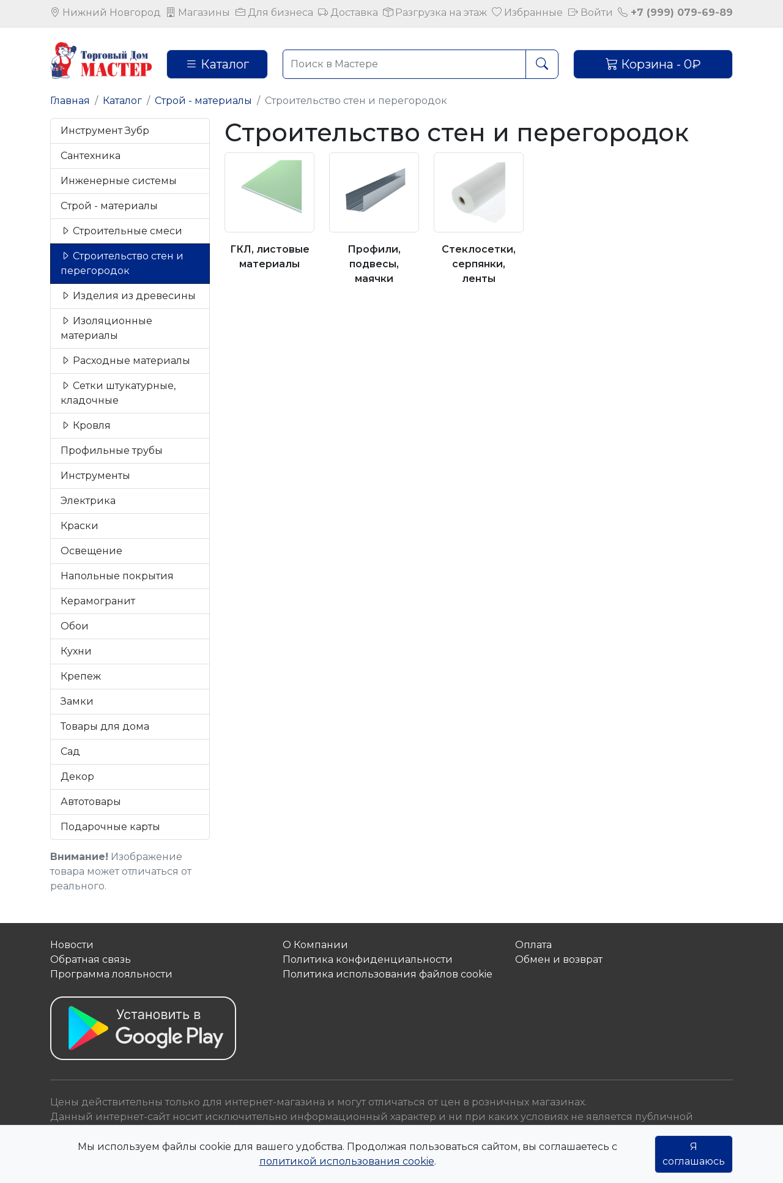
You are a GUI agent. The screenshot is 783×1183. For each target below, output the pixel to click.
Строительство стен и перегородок (122, 263)
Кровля (86, 425)
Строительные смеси (121, 231)
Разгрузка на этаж (435, 12)
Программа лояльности (111, 974)
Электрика (88, 500)
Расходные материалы (125, 360)
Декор (77, 776)
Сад (70, 751)
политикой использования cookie (346, 1161)
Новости (72, 945)
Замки (77, 701)
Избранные (527, 12)
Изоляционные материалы (106, 328)
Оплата (533, 945)
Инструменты (95, 475)
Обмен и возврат (559, 959)
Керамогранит (98, 601)
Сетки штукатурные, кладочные (118, 393)
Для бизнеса (274, 12)
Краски (79, 526)
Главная (70, 100)
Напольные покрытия (117, 576)
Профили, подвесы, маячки (374, 263)
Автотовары (91, 801)
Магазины (198, 12)
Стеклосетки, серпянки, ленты (479, 263)
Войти (590, 12)
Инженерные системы (119, 181)
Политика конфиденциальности (368, 959)
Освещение (91, 551)
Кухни (76, 651)
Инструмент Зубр (105, 130)
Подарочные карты (110, 827)
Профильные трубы (112, 450)
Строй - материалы (203, 100)
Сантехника (91, 155)
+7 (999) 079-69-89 (675, 12)
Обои (75, 626)
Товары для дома (105, 726)
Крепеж (81, 676)
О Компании (315, 945)
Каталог (217, 64)
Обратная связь (90, 959)
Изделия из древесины (128, 296)
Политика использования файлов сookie (387, 974)
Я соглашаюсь (693, 1154)
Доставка (348, 12)
